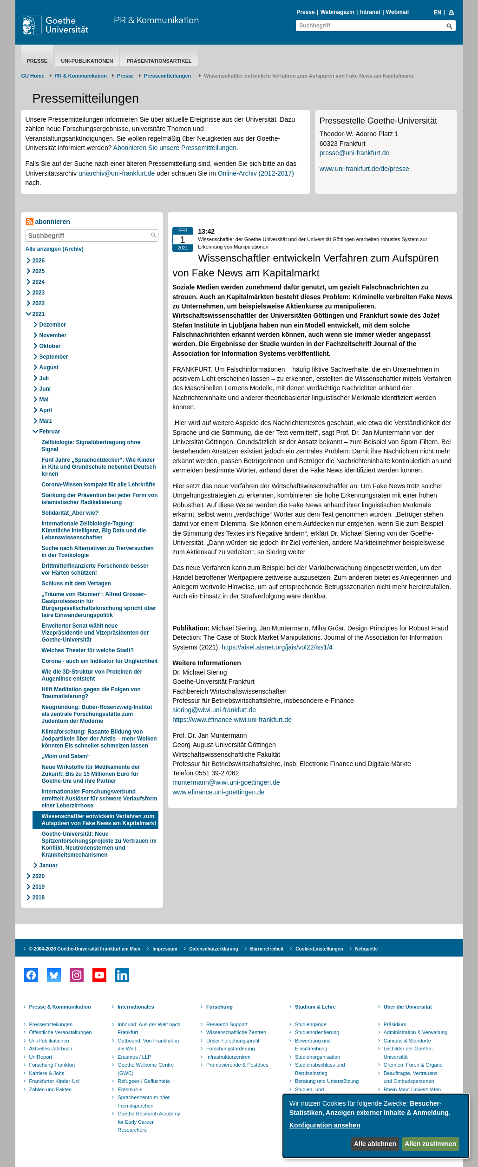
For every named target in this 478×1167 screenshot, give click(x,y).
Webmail (397, 12)
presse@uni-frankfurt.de (354, 153)
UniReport (40, 1057)
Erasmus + (130, 1089)
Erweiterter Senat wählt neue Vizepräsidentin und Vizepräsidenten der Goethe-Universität (95, 633)
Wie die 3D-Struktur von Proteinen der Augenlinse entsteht (92, 675)
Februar (49, 431)
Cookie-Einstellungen (319, 948)
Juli (44, 378)
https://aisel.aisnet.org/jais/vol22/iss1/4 (277, 647)
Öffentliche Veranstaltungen (60, 1032)
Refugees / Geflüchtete (144, 1081)
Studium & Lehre (315, 1007)
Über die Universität (408, 1007)
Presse (305, 12)
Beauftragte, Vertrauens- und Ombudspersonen (411, 1077)
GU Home (33, 76)
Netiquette (366, 948)
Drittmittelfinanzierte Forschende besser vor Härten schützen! (95, 569)
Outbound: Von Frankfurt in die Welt (148, 1045)
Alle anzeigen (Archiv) (55, 249)
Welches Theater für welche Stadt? (88, 650)
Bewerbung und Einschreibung (313, 1045)
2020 (39, 876)
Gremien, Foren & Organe (413, 1065)
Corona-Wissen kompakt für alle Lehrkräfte (99, 484)
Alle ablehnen (375, 1143)
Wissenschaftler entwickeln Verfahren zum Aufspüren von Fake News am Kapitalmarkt (99, 819)
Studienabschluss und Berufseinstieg (320, 1069)
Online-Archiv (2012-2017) (256, 173)
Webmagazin (337, 12)
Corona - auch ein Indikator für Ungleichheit (100, 661)
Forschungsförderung (230, 1048)
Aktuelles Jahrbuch (50, 1048)
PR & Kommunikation (156, 20)
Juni (45, 389)
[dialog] (376, 1126)
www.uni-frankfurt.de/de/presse (364, 168)
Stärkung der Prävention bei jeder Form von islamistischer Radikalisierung (100, 498)
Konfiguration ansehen (324, 1125)
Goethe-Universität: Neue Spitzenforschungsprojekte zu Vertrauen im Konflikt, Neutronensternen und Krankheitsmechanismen (99, 844)
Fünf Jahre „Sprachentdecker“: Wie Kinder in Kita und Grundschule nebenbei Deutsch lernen (99, 467)
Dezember (52, 324)
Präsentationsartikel (158, 61)
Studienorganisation (317, 1057)
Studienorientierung (317, 1032)
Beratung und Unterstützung (327, 1081)
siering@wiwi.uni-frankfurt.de (214, 710)
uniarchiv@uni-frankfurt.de (117, 173)
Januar (48, 865)
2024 (39, 282)
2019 (39, 887)
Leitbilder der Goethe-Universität (408, 1053)
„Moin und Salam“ (66, 756)
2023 (39, 292)
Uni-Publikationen (87, 61)
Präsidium (395, 1024)
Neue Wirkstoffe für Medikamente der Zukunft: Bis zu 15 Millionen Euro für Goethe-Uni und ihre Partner (91, 774)
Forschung (219, 1007)
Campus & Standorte (407, 1040)
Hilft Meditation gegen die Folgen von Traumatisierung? (91, 693)
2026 (39, 260)
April (45, 410)
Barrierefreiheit (267, 948)
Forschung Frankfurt (52, 1065)
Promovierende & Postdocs (237, 1065)
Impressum (164, 948)
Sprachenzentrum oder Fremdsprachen (144, 1101)
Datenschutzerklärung (214, 948)
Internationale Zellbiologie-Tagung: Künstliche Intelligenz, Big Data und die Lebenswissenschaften (94, 530)
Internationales (136, 1007)
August (49, 367)
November (53, 335)
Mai (44, 399)
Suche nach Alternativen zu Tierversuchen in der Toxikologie (98, 551)
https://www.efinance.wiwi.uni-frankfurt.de (232, 719)
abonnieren (48, 222)
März (45, 421)
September (53, 357)
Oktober (50, 346)
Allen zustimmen (430, 1143)
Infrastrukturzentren (228, 1057)
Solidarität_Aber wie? (70, 513)
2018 (39, 897)
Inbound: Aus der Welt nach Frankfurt (149, 1029)
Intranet (370, 12)
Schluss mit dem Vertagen (76, 583)
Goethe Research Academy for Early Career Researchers (149, 1122)
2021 (39, 314)
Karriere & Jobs (47, 1073)
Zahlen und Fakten (50, 1089)
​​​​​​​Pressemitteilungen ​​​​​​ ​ (169, 76)
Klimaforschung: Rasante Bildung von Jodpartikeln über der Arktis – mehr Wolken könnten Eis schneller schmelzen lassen (99, 738)
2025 (39, 271)
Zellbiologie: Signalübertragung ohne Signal (91, 445)
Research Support (227, 1024)
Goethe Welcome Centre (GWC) (146, 1069)
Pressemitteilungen (51, 1024)
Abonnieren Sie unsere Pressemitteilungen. (175, 147)
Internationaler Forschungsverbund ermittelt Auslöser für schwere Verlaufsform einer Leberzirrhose (99, 798)
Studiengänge (311, 1024)
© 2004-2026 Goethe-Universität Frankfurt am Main (85, 948)
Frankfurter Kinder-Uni (54, 1081)
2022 (39, 303)
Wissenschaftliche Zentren (236, 1032)
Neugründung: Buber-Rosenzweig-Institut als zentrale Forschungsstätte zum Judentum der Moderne (97, 714)
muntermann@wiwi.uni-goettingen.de (226, 782)
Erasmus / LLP (134, 1057)
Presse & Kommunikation (60, 1007)
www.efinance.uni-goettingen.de (218, 792)
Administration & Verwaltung (416, 1032)
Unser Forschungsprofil (232, 1040)
